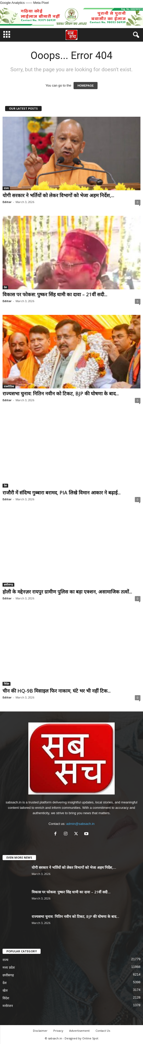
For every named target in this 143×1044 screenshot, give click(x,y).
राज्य (6, 188)
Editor (7, 202)
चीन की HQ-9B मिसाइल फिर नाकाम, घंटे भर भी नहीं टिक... (57, 690)
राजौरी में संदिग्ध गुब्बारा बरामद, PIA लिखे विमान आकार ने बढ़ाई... (62, 492)
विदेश (6, 683)
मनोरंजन (8, 1006)
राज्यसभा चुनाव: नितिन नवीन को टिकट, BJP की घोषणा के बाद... (61, 393)
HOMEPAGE (85, 85)
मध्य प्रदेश (9, 967)
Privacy (58, 1031)
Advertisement (79, 1031)
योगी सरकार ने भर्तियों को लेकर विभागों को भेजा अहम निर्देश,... (58, 195)
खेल (5, 990)
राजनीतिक (9, 386)
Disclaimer (40, 1031)
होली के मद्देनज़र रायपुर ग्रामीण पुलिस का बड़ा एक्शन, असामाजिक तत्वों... (67, 591)
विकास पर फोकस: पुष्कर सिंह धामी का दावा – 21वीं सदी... (55, 294)
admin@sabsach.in (80, 824)
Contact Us (103, 1031)
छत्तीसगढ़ (8, 584)
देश (5, 287)
